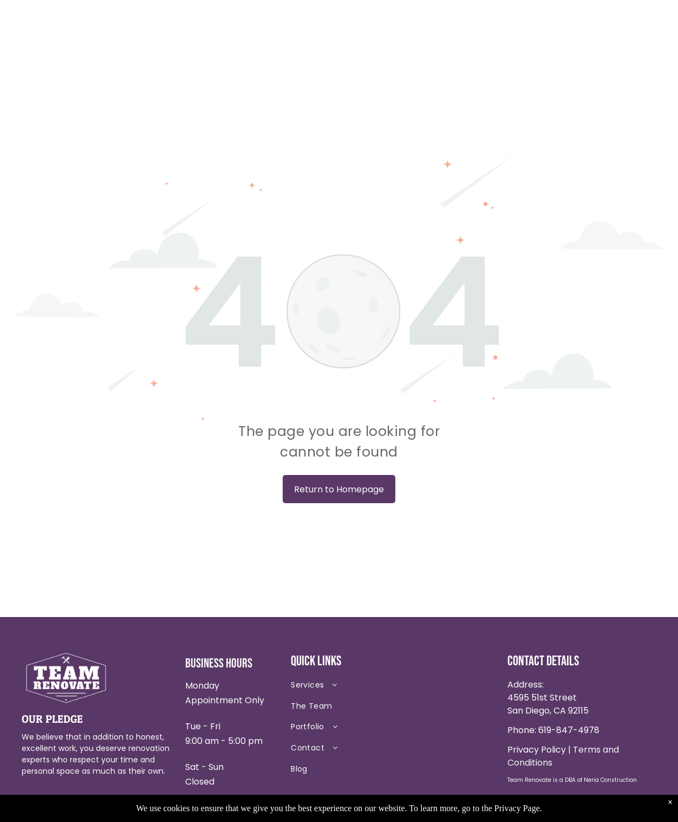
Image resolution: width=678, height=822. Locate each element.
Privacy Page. (518, 808)
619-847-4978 (568, 730)
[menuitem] (367, 687)
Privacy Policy (536, 749)
